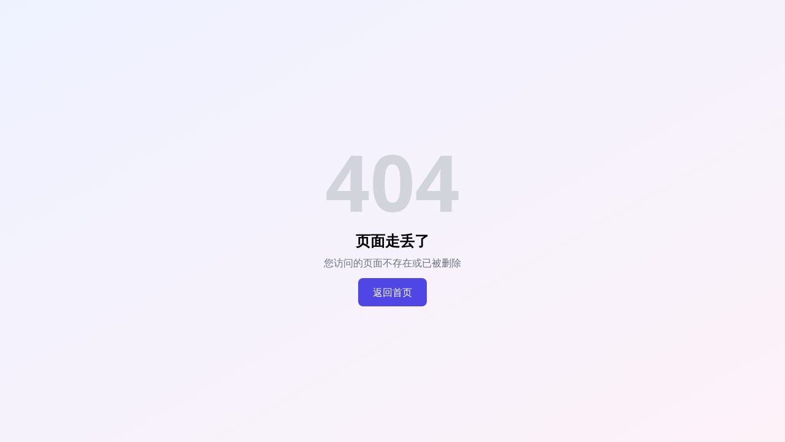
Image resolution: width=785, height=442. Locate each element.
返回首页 (392, 292)
